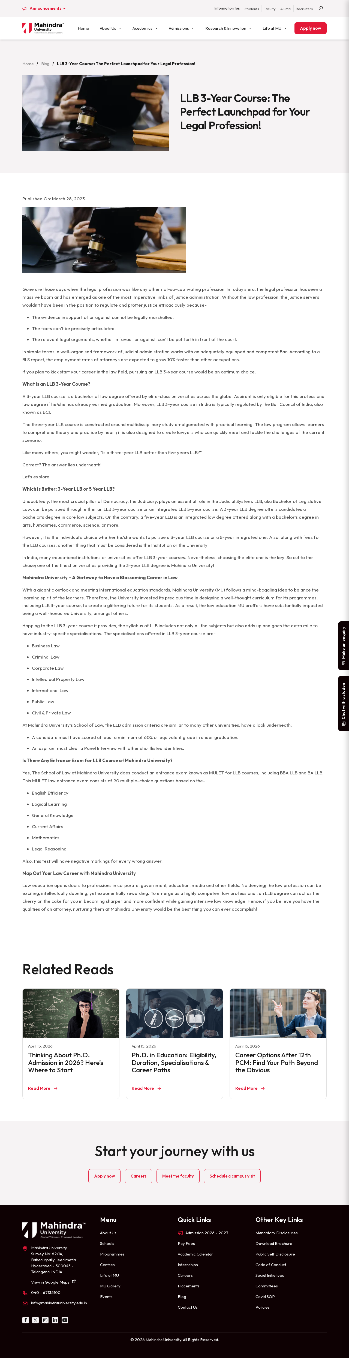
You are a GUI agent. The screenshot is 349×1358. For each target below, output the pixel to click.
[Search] (321, 8)
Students (252, 9)
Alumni (285, 9)
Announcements (45, 8)
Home (83, 28)
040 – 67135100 (46, 1292)
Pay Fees (186, 1243)
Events (106, 1296)
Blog (45, 63)
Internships (188, 1264)
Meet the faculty (178, 1176)
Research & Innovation (228, 28)
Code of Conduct (270, 1264)
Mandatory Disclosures (276, 1232)
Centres (107, 1264)
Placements (189, 1285)
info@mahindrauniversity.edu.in (59, 1302)
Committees (266, 1285)
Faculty (270, 9)
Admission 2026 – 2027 (206, 1232)
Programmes (112, 1254)
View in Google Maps (50, 1282)
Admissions (182, 28)
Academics (145, 28)
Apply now (310, 28)
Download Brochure (273, 1243)
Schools (107, 1243)
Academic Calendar (195, 1254)
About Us (111, 28)
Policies (262, 1307)
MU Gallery (110, 1285)
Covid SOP (265, 1296)
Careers (138, 1176)
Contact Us (188, 1307)
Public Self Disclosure (275, 1254)
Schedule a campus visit (232, 1176)
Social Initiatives (269, 1275)
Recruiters (304, 9)
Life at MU (275, 28)
